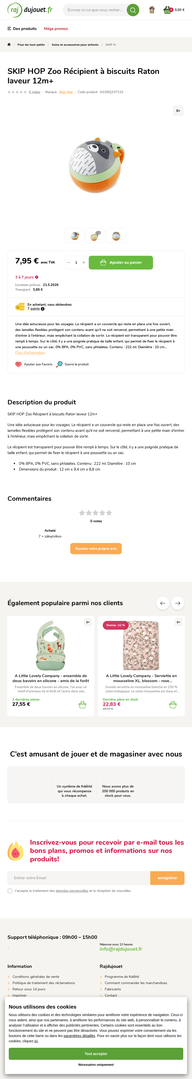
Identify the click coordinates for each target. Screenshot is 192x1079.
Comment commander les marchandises (136, 983)
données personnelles (72, 891)
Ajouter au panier (121, 263)
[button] (83, 263)
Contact (111, 995)
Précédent (163, 603)
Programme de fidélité (122, 976)
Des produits (22, 28)
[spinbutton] (76, 262)
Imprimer (19, 995)
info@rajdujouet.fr (121, 949)
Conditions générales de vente (35, 976)
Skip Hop (66, 92)
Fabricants (113, 989)
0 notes (34, 92)
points (35, 308)
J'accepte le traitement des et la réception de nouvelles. (73, 891)
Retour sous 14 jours (29, 989)
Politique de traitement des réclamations (43, 983)
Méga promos (56, 28)
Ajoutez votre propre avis (96, 548)
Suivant (177, 603)
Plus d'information (30, 352)
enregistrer (167, 877)
